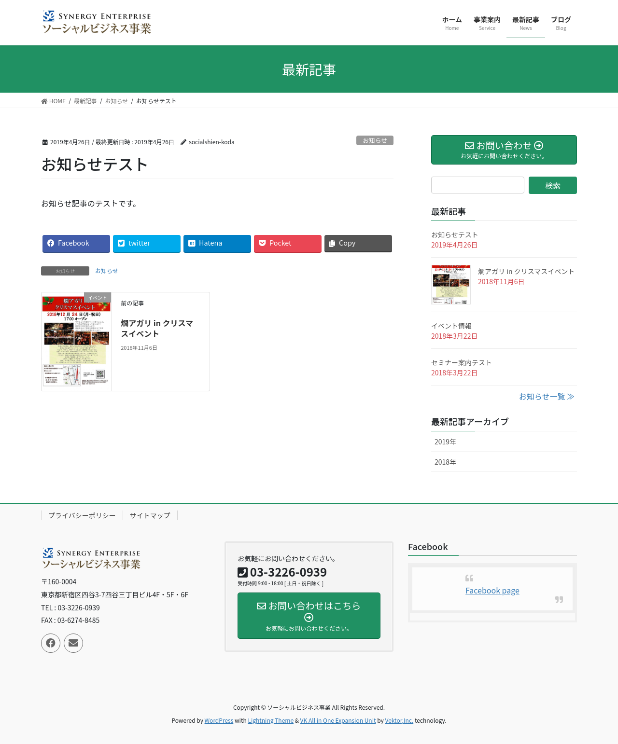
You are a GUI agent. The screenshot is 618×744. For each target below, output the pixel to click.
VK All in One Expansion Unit (338, 720)
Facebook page (492, 590)
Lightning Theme (271, 720)
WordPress (219, 720)
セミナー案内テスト (461, 362)
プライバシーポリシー (82, 515)
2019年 (445, 441)
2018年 (445, 462)
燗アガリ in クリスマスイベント (157, 328)
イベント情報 (451, 326)
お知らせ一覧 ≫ (547, 396)
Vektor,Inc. (399, 720)
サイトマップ (150, 515)
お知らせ (375, 140)
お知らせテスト (454, 234)
